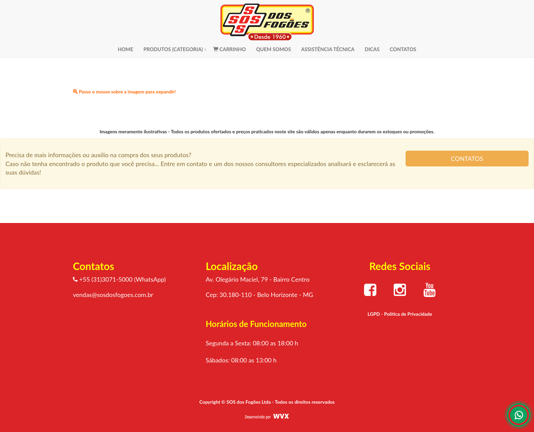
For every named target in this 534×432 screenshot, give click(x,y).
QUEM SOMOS (273, 49)
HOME (126, 49)
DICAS (372, 49)
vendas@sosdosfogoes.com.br (113, 294)
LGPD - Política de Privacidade (399, 314)
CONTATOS (403, 49)
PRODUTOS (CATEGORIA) (173, 49)
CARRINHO (229, 49)
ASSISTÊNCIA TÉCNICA (328, 49)
